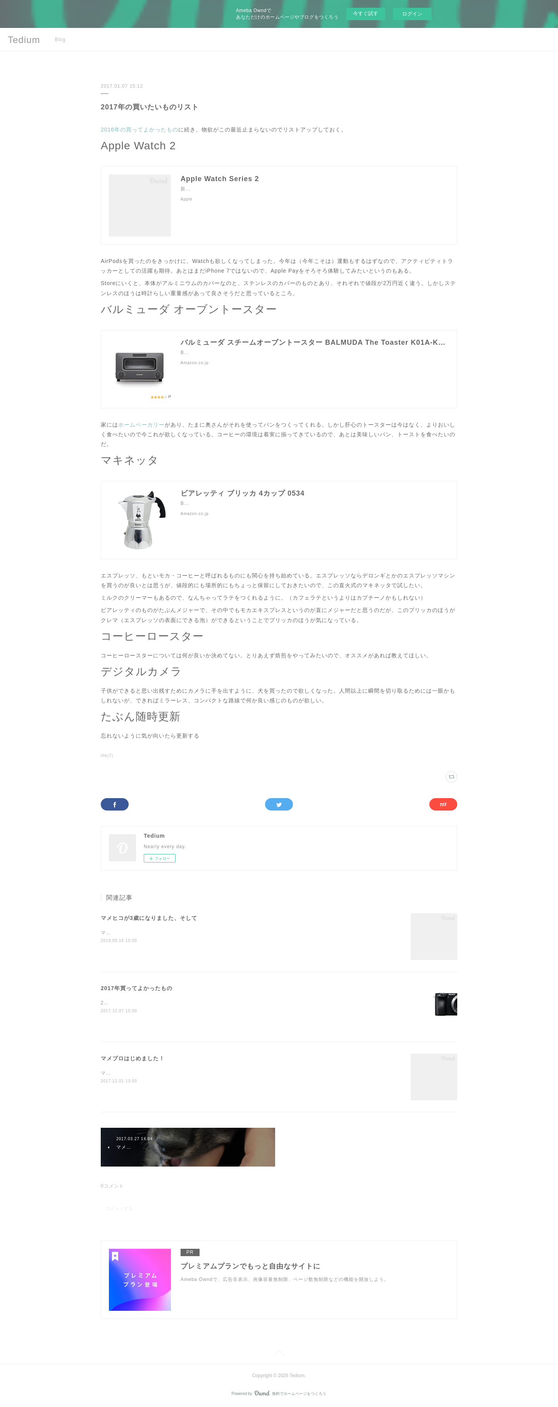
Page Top (279, 1354)
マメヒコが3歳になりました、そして (149, 918)
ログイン (412, 14)
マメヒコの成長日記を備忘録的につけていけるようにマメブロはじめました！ (189, 1073)
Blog (60, 39)
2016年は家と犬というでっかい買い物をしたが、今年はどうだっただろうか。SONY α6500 (205, 1003)
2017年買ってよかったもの (136, 988)
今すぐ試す (365, 13)
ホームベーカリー (141, 425)
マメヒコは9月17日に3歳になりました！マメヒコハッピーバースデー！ (182, 932)
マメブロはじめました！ (133, 1058)
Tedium (24, 40)
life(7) (107, 756)
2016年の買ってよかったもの (139, 129)
